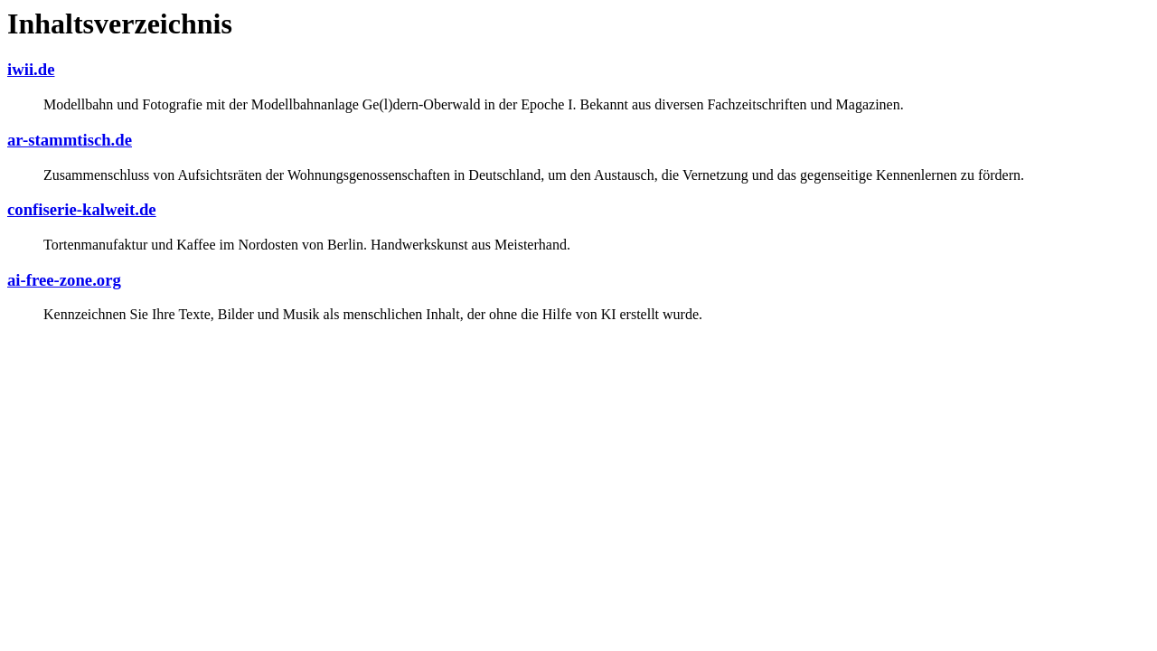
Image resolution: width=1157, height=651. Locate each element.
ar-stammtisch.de (69, 139)
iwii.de (30, 69)
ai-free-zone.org (64, 279)
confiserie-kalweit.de (81, 209)
